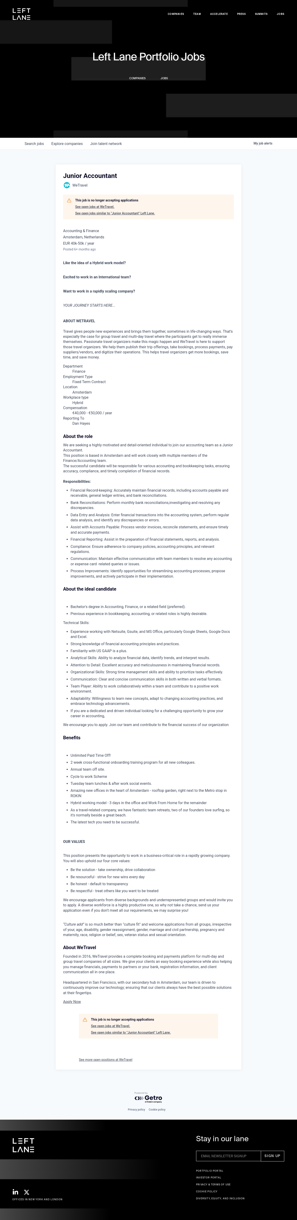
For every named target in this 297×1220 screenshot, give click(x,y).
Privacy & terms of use (213, 1184)
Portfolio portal (209, 1171)
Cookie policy (157, 1109)
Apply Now (72, 1002)
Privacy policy (136, 1109)
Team (197, 14)
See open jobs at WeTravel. (94, 207)
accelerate (219, 14)
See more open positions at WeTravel (105, 1060)
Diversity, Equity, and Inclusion (220, 1198)
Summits (261, 14)
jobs (34, 143)
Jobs (280, 14)
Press (241, 14)
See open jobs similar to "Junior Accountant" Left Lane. (115, 213)
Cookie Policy (207, 1191)
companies (67, 143)
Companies (176, 14)
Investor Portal (208, 1177)
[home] (21, 14)
